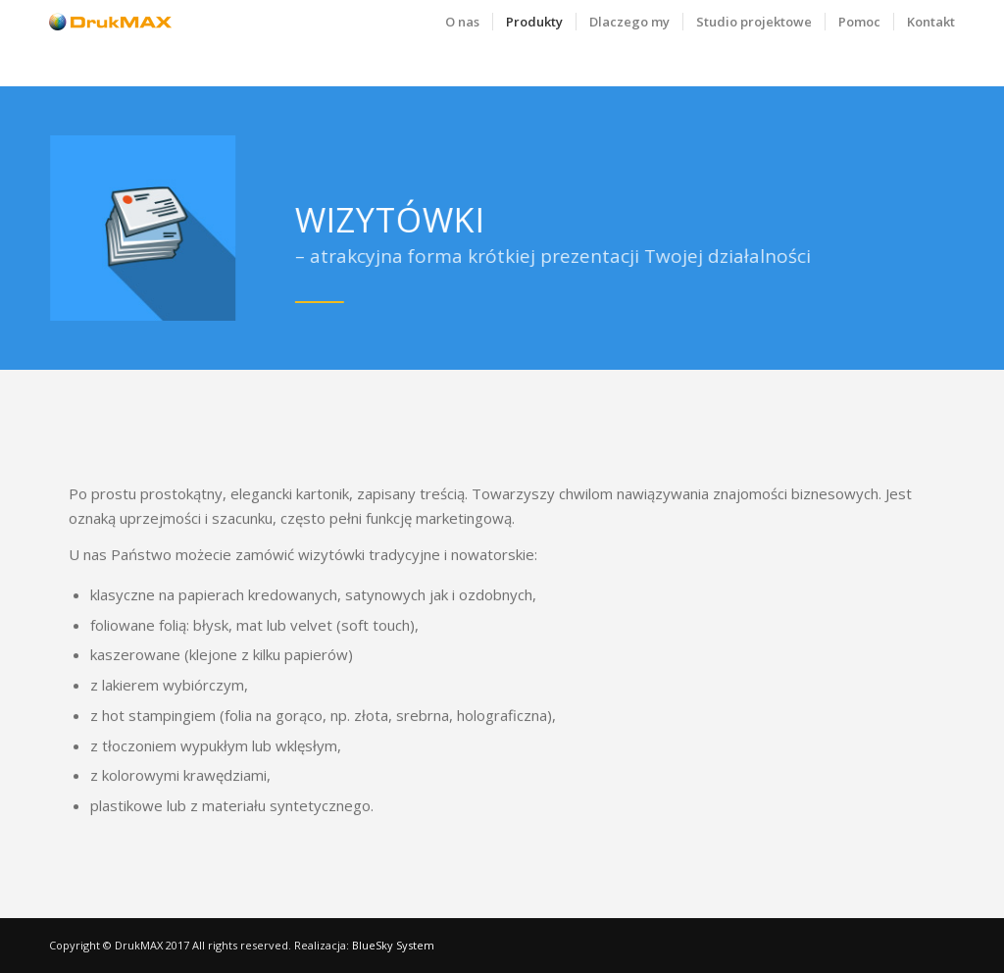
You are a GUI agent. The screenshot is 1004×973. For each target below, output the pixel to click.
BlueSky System (393, 945)
